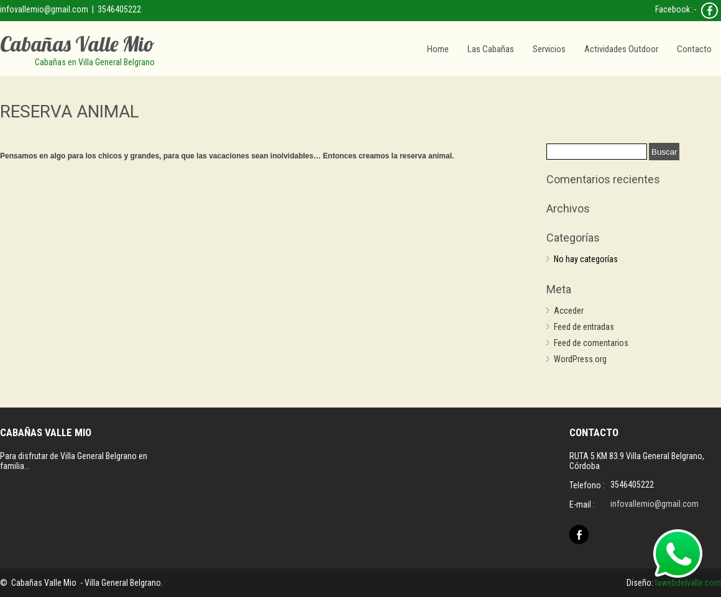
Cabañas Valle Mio (77, 43)
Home (438, 49)
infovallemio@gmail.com (44, 9)
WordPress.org (580, 359)
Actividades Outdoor (621, 49)
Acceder (569, 311)
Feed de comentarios (591, 343)
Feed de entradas (584, 327)
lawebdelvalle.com (688, 583)
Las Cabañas (490, 49)
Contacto (694, 49)
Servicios (549, 49)
